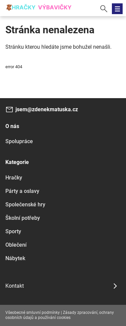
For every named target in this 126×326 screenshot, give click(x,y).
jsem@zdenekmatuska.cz (46, 109)
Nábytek (15, 258)
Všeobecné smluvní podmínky (32, 312)
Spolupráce (19, 141)
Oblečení (16, 245)
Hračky (13, 177)
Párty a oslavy (22, 191)
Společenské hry (25, 204)
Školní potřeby (22, 218)
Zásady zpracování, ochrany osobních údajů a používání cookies (59, 315)
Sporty (13, 231)
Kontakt (14, 286)
